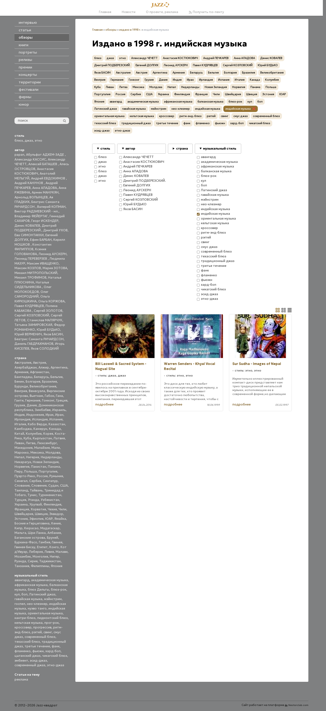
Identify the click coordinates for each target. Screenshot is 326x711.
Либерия (36, 552)
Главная (105, 12)
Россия (42, 476)
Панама (54, 467)
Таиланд (21, 490)
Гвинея (57, 542)
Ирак (50, 415)
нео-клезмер (37, 604)
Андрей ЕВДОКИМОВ (48, 178)
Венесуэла (37, 391)
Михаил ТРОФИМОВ (30, 277)
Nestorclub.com (298, 705)
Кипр (18, 528)
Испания (56, 419)
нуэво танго (37, 608)
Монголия (40, 556)
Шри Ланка (37, 533)
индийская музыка (238, 109)
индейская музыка (207, 109)
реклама (21, 679)
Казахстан (56, 424)
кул (17, 594)
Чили (62, 509)
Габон (49, 396)
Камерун (40, 429)
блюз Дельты (38, 589)
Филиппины (40, 566)
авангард (21, 580)
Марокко (21, 452)
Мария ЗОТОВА (55, 268)
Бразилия (49, 381)
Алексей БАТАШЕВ (43, 164)
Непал (19, 457)
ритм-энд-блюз (190, 116)
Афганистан (39, 372)
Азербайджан (25, 367)
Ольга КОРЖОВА (51, 301)
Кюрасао (31, 528)
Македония (23, 448)
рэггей (37, 632)
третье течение (37, 646)
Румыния (56, 476)
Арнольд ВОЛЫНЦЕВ (31, 197)
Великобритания (43, 386)
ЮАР (49, 519)
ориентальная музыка (45, 613)
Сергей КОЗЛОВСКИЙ (31, 315)
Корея (48, 434)
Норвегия (21, 467)
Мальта (20, 533)
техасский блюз (27, 642)
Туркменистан (49, 495)
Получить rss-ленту (206, 12)
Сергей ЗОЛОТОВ (48, 311)
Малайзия (42, 448)
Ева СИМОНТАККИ (29, 235)
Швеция (41, 514)
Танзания (21, 566)
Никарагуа (22, 462)
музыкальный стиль (219, 148)
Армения (21, 372)
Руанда (20, 561)
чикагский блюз (54, 656)
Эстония (21, 519)
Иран (59, 415)
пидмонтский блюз (52, 618)
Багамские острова (29, 538)
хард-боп (53, 651)
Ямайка (60, 519)
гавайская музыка (28, 599)
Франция (21, 509)
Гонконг (48, 400)
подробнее (104, 404)
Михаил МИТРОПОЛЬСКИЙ (35, 273)
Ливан (19, 443)
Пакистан (38, 467)
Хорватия (38, 509)
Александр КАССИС (30, 159)
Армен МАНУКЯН (45, 192)
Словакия (22, 485)
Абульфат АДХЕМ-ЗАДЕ (45, 155)
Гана (59, 396)
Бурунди (21, 386)
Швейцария (23, 514)
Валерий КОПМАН (51, 207)
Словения (39, 485)
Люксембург (47, 443)
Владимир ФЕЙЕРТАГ (31, 216)
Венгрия (20, 391)
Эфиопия (36, 519)
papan (19, 155)
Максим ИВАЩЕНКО (43, 263)
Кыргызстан (42, 438)
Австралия (22, 363)
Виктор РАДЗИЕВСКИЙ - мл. (36, 211)
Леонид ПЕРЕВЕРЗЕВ (31, 259)
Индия (19, 415)
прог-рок (51, 623)
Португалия (48, 471)
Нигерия (32, 457)
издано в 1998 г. (130, 30)
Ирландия (22, 419)
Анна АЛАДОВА (44, 188)
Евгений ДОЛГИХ (147, 65)
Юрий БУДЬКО (48, 330)
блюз (18, 140)
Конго (54, 547)
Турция (20, 500)
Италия (20, 424)
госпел (19, 604)
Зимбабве (43, 410)
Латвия (59, 438)
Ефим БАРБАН (41, 240)
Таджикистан (50, 561)
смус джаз (240, 116)
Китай (19, 434)
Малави (62, 552)
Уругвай (35, 504)
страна (182, 148)
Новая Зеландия (46, 462)
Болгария (33, 381)
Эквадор (56, 514)
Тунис (32, 495)
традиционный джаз (136, 123)
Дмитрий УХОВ (55, 230)
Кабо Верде (37, 424)
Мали (55, 448)
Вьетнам (36, 396)
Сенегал (20, 481)
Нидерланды (51, 457)
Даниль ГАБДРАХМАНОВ (33, 344)
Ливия (49, 552)
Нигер (54, 556)
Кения (56, 523)
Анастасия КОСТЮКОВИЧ (180, 58)
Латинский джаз (42, 594)
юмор (24, 104)
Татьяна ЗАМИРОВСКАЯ (33, 325)
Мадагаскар (50, 528)
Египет (42, 547)
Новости (128, 12)
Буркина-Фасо (25, 542)
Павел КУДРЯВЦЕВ (29, 306)
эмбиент (21, 660)
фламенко (22, 651)
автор (130, 148)
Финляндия (52, 504)
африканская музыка (31, 585)
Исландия (40, 419)
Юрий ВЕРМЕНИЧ (28, 334)
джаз (29, 140)
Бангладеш (23, 377)
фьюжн (38, 651)
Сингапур (50, 481)
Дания (32, 405)
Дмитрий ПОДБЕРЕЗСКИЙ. (112, 65)
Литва (30, 443)
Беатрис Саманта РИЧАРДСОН (39, 339)
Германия (32, 400)
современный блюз (40, 637)
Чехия (52, 509)
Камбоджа (23, 429)
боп (24, 594)
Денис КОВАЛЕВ (27, 226)
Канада (55, 429)
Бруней (52, 538)
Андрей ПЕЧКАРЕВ (216, 58)
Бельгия (56, 377)
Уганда (33, 500)
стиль (105, 148)
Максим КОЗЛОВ (27, 268)
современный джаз (29, 665)
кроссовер (22, 627)
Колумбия (34, 434)
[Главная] (161, 5)
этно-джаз (55, 665)
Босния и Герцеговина (32, 523)
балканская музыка (210, 101)
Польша (30, 471)
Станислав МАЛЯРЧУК (44, 320)
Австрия (39, 363)
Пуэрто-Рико (24, 476)
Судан (53, 485)
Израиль (59, 410)
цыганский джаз (27, 656)
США (64, 485)
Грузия (19, 405)
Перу (18, 471)
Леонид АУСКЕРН (53, 254)
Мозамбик (22, 556)
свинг (47, 632)
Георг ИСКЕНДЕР (44, 221)
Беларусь (41, 377)
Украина (21, 504)
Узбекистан (50, 500)
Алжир (43, 367)
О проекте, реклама (162, 12)
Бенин (19, 381)
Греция (61, 400)
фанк (56, 646)
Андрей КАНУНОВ (29, 183)
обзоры (111, 30)
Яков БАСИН (53, 334)
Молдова (53, 452)
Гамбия (44, 542)
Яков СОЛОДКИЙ (45, 348)
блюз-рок (58, 589)
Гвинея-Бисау (24, 547)
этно (38, 140)
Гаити (19, 400)
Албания (54, 533)
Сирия (33, 561)
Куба (27, 438)
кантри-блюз (24, 618)
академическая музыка (49, 580)
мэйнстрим (53, 599)
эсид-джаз (38, 660)
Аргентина (59, 367)
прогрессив (42, 627)
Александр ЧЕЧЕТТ (144, 58)
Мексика (37, 452)
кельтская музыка (28, 623)
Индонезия (35, 415)
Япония (56, 566)
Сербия (35, 481)
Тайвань (36, 490)
